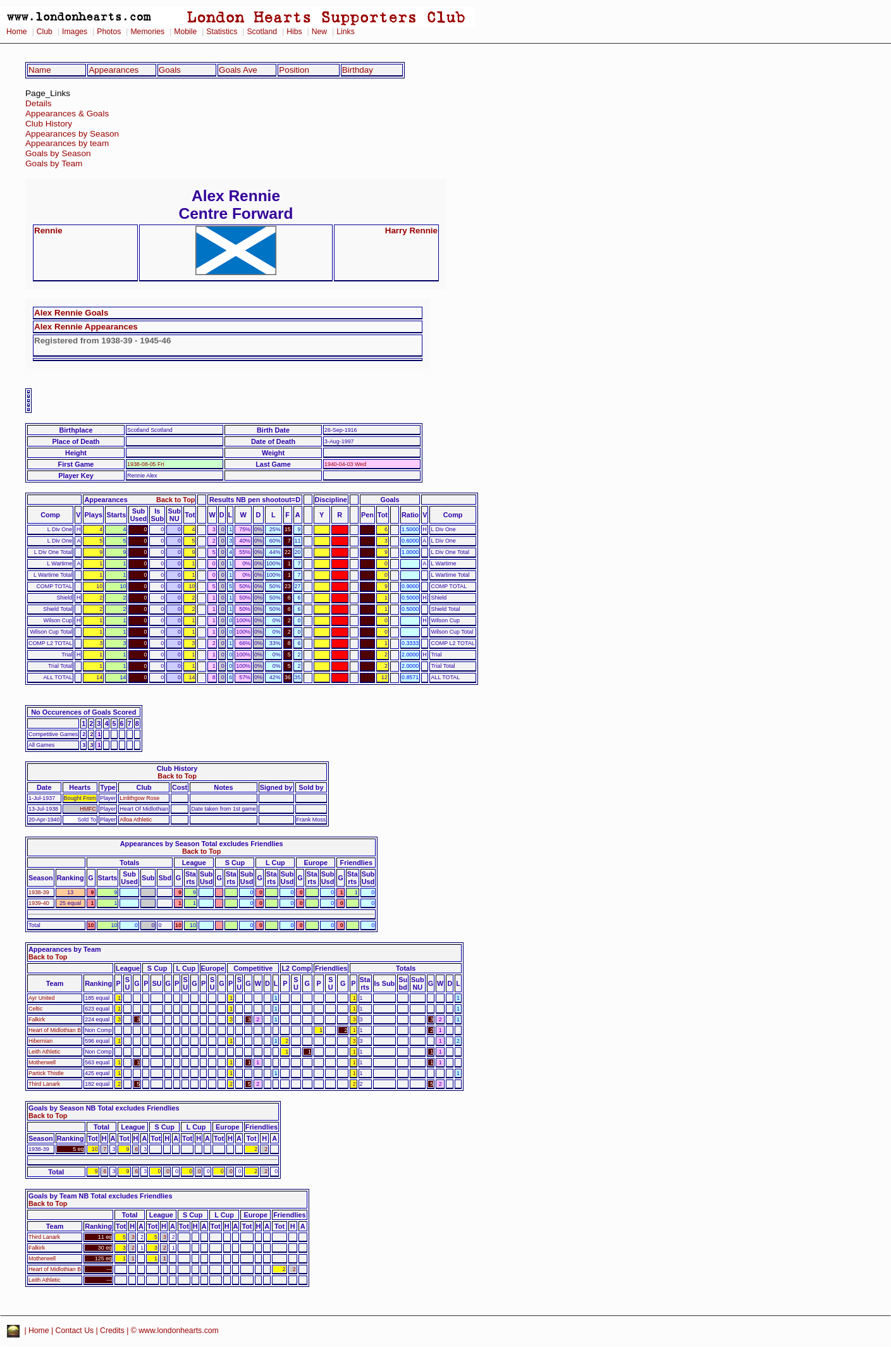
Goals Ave (238, 70)
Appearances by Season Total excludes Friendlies (201, 843)
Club (44, 31)
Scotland (262, 31)
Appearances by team (67, 143)
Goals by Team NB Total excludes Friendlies (100, 1196)
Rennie (48, 230)
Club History (48, 123)
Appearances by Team (64, 949)
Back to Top (175, 499)
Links (345, 31)
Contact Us (75, 1330)
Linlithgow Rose (139, 798)
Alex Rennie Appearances (86, 326)
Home (16, 31)
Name (39, 70)
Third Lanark (44, 1084)
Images (74, 31)
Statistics (221, 31)
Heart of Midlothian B (54, 1030)
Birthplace (75, 430)
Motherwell (42, 1062)
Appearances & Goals (67, 113)
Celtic (35, 1009)
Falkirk (36, 1019)
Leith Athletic (44, 1052)
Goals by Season (58, 153)
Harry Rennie (411, 230)
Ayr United (41, 998)
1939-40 (38, 903)
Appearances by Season (72, 133)
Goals (170, 70)
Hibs (294, 31)
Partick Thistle (46, 1073)
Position (294, 70)
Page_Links (47, 93)
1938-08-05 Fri (145, 464)
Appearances (113, 70)
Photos (109, 31)
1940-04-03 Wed (345, 464)
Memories (147, 31)
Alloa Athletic (136, 819)
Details (38, 103)
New (319, 31)
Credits (112, 1330)
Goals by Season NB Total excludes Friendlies (104, 1108)
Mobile (185, 31)
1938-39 (38, 892)
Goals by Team (53, 163)
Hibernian (40, 1041)
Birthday (357, 70)
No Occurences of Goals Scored (83, 712)
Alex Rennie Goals (71, 312)
